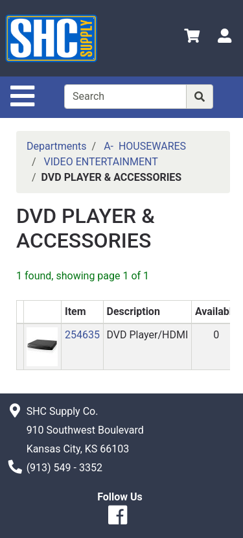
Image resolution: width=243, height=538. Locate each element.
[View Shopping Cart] (192, 38)
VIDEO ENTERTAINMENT (101, 162)
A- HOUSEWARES (145, 146)
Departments (57, 146)
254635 (82, 335)
